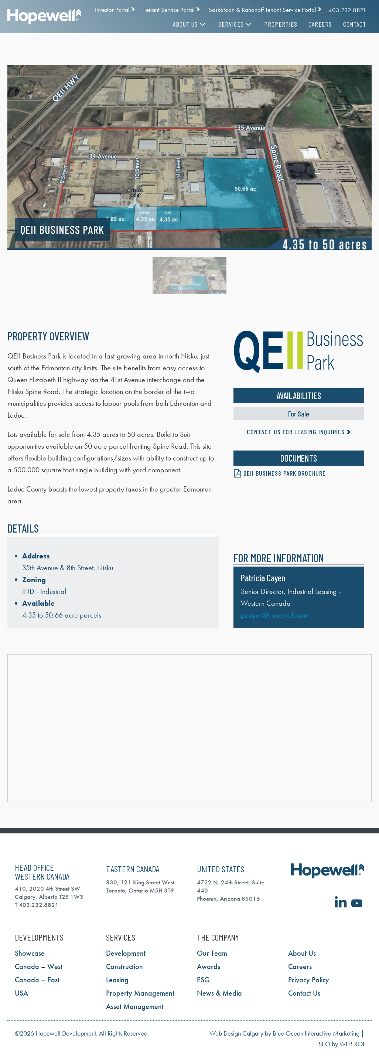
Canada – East (37, 980)
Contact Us (304, 993)
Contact (354, 24)
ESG (203, 980)
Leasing (117, 980)
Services (235, 24)
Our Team (212, 953)
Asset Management (135, 1006)
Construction (124, 966)
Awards (208, 966)
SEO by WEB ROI (341, 1044)
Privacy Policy (308, 980)
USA (21, 993)
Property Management (140, 993)
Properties (280, 24)
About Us (190, 24)
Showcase (30, 953)
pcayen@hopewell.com (275, 615)
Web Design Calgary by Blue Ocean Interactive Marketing (284, 1033)
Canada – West (38, 966)
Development (126, 953)
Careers (320, 24)
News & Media (219, 993)
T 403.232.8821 (37, 905)
